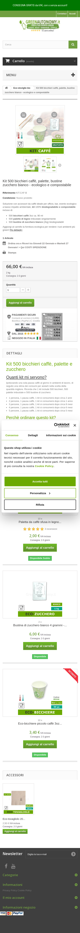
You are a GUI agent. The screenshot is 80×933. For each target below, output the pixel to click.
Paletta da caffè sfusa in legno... (40, 522)
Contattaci (62, 14)
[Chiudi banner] (74, 425)
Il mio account (14, 897)
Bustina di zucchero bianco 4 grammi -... (40, 625)
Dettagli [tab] (33, 435)
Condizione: (9, 198)
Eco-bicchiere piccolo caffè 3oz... (40, 723)
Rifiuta (40, 504)
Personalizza (40, 492)
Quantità (11, 284)
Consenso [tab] (11, 435)
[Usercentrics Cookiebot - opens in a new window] (53, 425)
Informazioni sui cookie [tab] (61, 435)
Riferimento (9, 192)
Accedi (72, 14)
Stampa (12, 252)
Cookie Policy (44, 466)
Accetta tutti (40, 481)
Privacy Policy (10, 890)
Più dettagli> (16, 230)
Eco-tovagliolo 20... (14, 818)
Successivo (59, 165)
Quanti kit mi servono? (26, 377)
